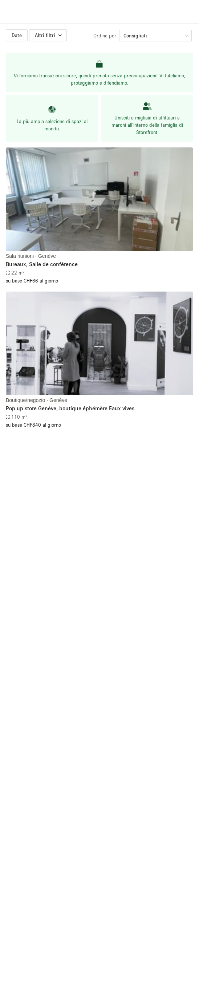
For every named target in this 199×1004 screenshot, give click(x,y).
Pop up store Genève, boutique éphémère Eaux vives (70, 408)
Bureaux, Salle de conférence (42, 264)
